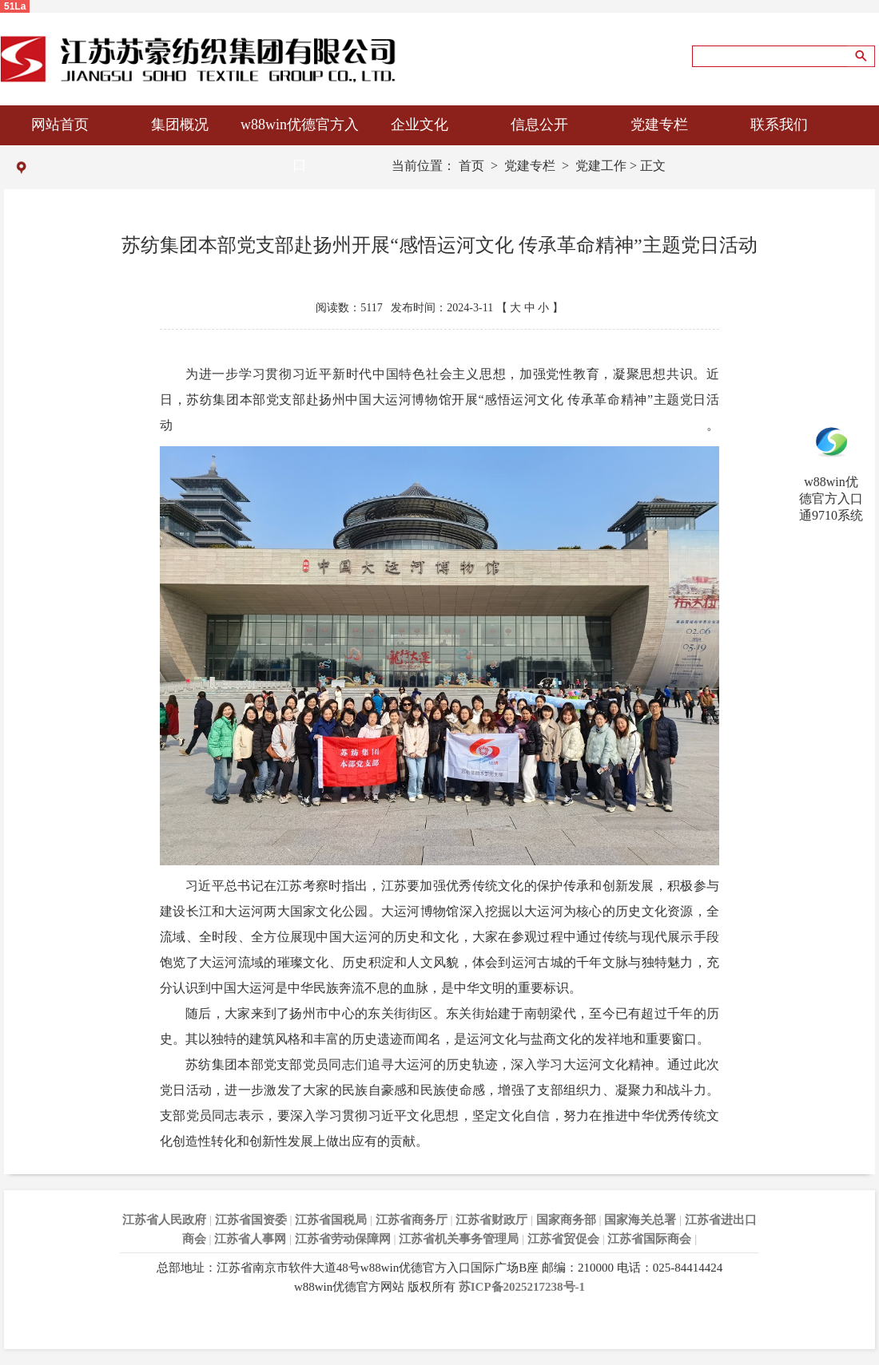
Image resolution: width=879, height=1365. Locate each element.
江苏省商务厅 (411, 1219)
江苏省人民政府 (164, 1219)
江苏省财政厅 (491, 1219)
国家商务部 (566, 1219)
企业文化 (419, 125)
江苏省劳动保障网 (343, 1238)
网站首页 (60, 125)
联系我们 (779, 125)
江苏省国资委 (251, 1219)
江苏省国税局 (331, 1219)
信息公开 (539, 125)
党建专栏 (659, 125)
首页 (471, 165)
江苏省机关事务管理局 (459, 1238)
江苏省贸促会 (563, 1238)
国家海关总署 (640, 1219)
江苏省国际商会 (649, 1238)
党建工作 (600, 165)
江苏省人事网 (250, 1238)
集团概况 (180, 125)
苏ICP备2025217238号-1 (522, 1286)
